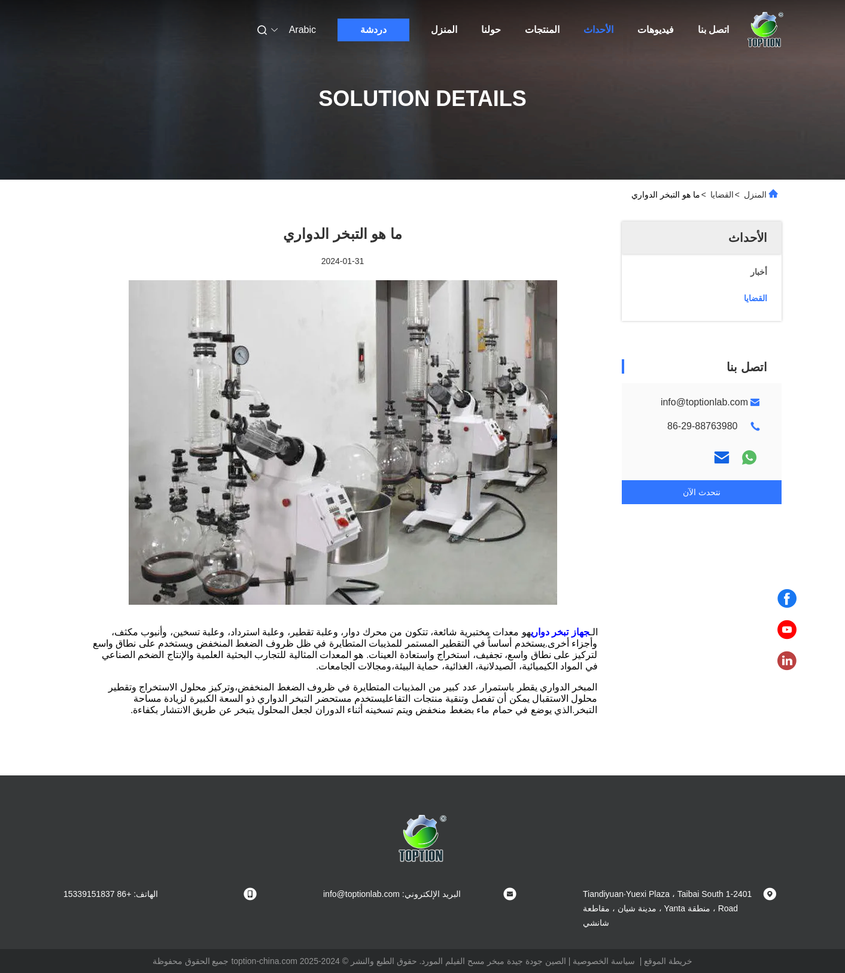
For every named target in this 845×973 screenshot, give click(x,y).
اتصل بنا (713, 30)
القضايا (722, 194)
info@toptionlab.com (704, 402)
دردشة (373, 30)
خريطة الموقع (668, 961)
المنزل (444, 30)
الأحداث (598, 30)
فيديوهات (655, 30)
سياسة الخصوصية (604, 961)
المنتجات (542, 30)
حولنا (491, 30)
